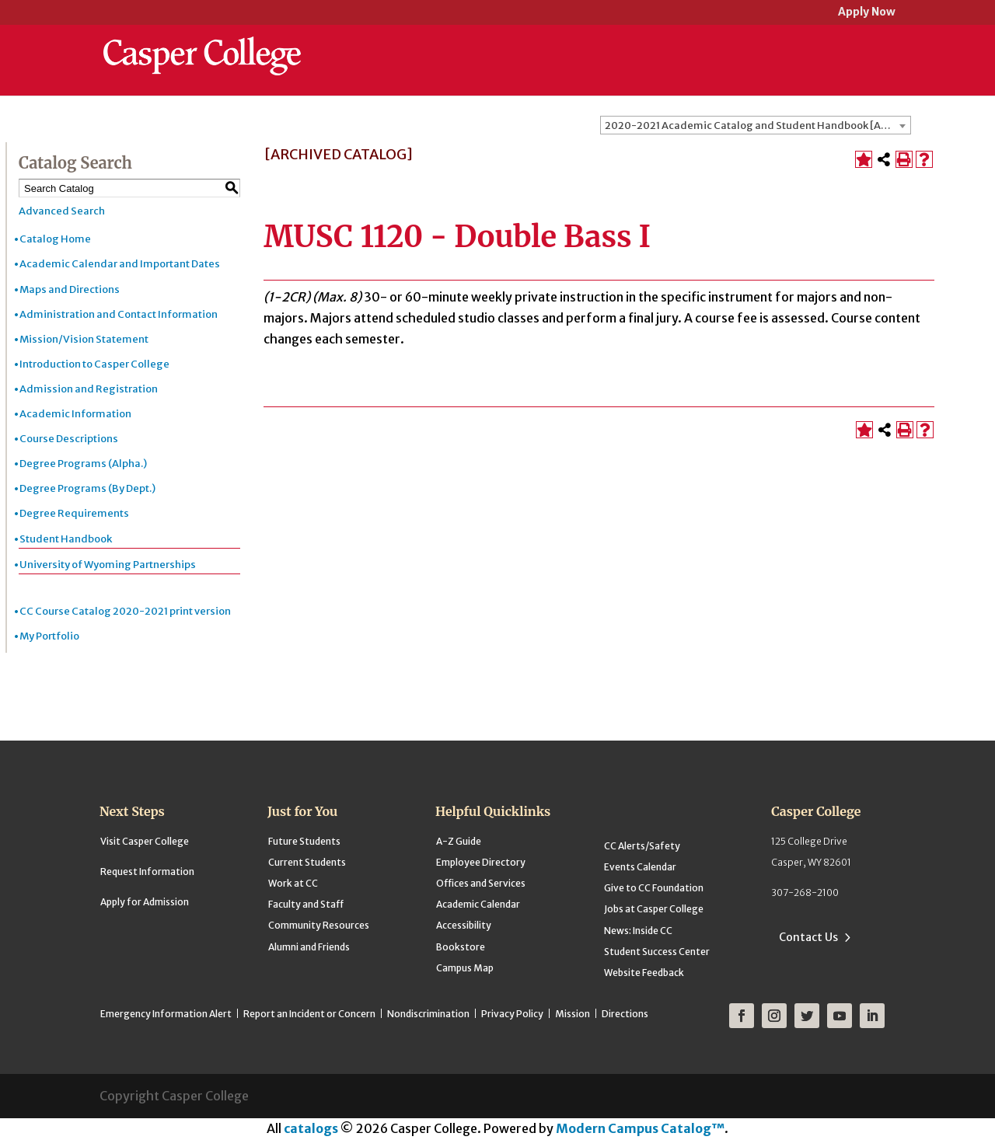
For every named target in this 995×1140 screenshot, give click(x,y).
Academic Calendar (478, 904)
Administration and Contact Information (118, 314)
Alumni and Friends (309, 947)
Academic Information (75, 413)
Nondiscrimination (428, 1014)
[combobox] (755, 125)
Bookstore (460, 947)
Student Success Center (657, 951)
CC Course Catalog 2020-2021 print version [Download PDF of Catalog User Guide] (125, 611)
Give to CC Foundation (653, 888)
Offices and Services (480, 883)
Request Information (147, 871)
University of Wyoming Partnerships (107, 564)
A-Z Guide (458, 841)
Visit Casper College (144, 841)
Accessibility (463, 925)
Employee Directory (480, 862)
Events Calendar (640, 867)
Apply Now (867, 13)
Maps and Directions (69, 289)
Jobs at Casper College (653, 909)
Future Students (304, 841)
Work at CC (293, 883)
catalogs (311, 1128)
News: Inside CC (638, 930)
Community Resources (318, 925)
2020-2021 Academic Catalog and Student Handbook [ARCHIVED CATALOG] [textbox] (757, 125)
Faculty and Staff (306, 904)
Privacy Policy (512, 1014)
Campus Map (465, 968)
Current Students (307, 862)
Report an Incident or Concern (309, 1014)
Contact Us (808, 937)
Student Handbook (65, 539)
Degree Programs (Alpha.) (83, 463)
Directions (625, 1014)
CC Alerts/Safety (642, 846)
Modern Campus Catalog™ (640, 1128)
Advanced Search (62, 211)
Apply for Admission (144, 902)
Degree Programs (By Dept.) (87, 488)
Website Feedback (644, 972)
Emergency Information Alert (166, 1014)
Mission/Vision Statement (83, 339)
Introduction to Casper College (94, 364)
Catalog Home (55, 239)
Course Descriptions (68, 438)
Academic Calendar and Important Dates (119, 263)
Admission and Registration (88, 389)
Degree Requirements (74, 513)
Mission (572, 1014)
